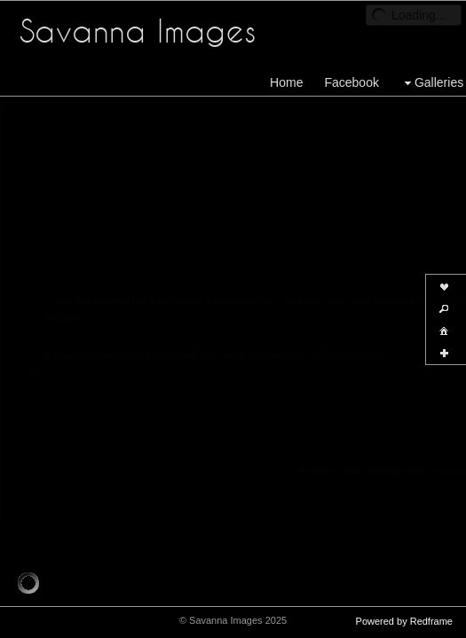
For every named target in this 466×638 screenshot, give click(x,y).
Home (286, 82)
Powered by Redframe (404, 621)
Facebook (351, 82)
